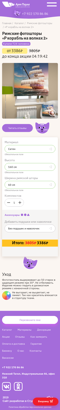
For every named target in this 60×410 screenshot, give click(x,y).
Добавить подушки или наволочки (28, 221)
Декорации (44, 329)
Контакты (36, 350)
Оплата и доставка (13, 343)
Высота (10, 160)
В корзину (45, 401)
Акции (6, 336)
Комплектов (13, 195)
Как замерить (38, 336)
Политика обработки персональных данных (30, 407)
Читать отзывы (17, 128)
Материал (12, 142)
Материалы (25, 329)
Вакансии (8, 357)
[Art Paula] (16, 5)
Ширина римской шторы (22, 178)
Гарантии (36, 343)
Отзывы (20, 336)
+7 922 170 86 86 (35, 14)
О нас (20, 350)
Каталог (7, 329)
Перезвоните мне (30, 320)
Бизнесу (7, 350)
